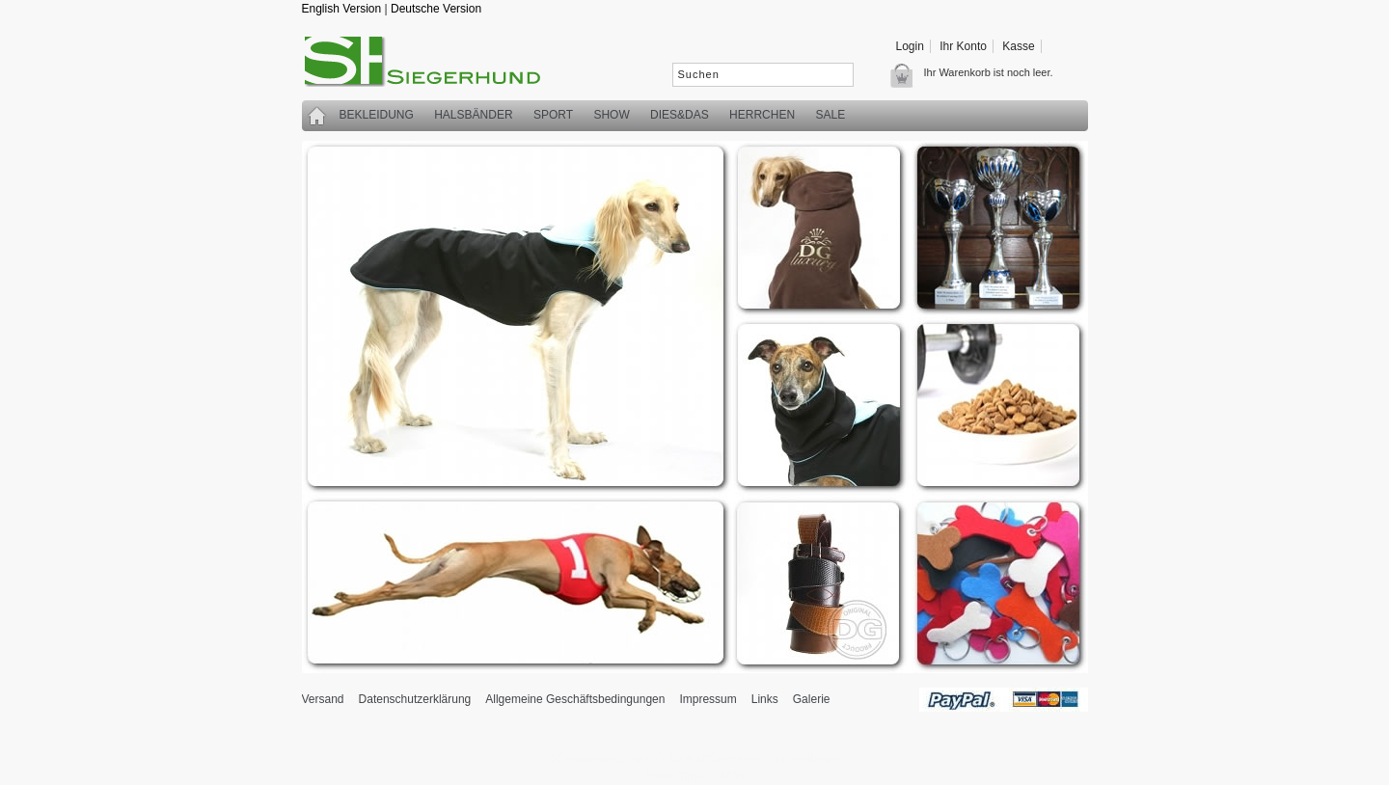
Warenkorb (907, 75)
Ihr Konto (963, 46)
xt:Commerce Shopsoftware (767, 759)
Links (764, 699)
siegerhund (432, 66)
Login (910, 46)
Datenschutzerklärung (415, 699)
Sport (553, 115)
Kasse (1018, 46)
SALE (830, 115)
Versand (323, 699)
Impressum (707, 699)
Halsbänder (473, 115)
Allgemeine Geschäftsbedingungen (575, 699)
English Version (342, 8)
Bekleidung (377, 115)
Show (611, 115)
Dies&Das (679, 115)
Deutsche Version (436, 8)
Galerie (812, 699)
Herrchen (762, 115)
